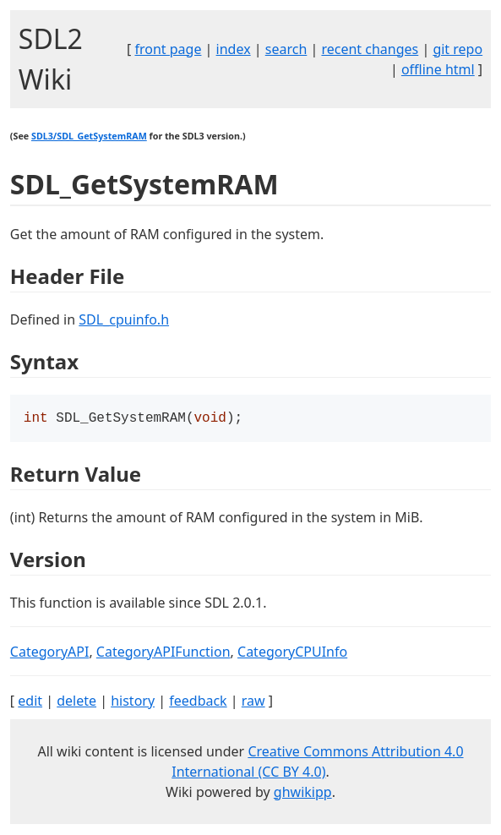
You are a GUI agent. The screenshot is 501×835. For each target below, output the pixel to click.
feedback (197, 702)
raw (253, 702)
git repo (457, 49)
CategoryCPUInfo (292, 653)
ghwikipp (303, 793)
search (286, 49)
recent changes (369, 49)
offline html (438, 69)
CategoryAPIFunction (163, 653)
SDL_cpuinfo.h (124, 319)
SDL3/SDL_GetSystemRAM (89, 136)
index (233, 49)
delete (76, 702)
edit (30, 702)
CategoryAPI (50, 653)
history (133, 702)
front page (167, 49)
